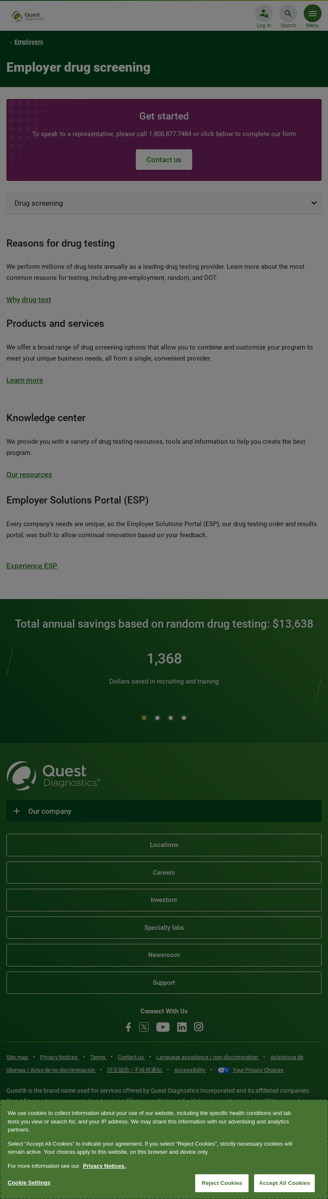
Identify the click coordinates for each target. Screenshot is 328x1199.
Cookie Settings (29, 1182)
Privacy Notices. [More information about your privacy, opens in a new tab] (104, 1166)
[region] (164, 1149)
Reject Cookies (222, 1183)
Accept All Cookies (284, 1183)
